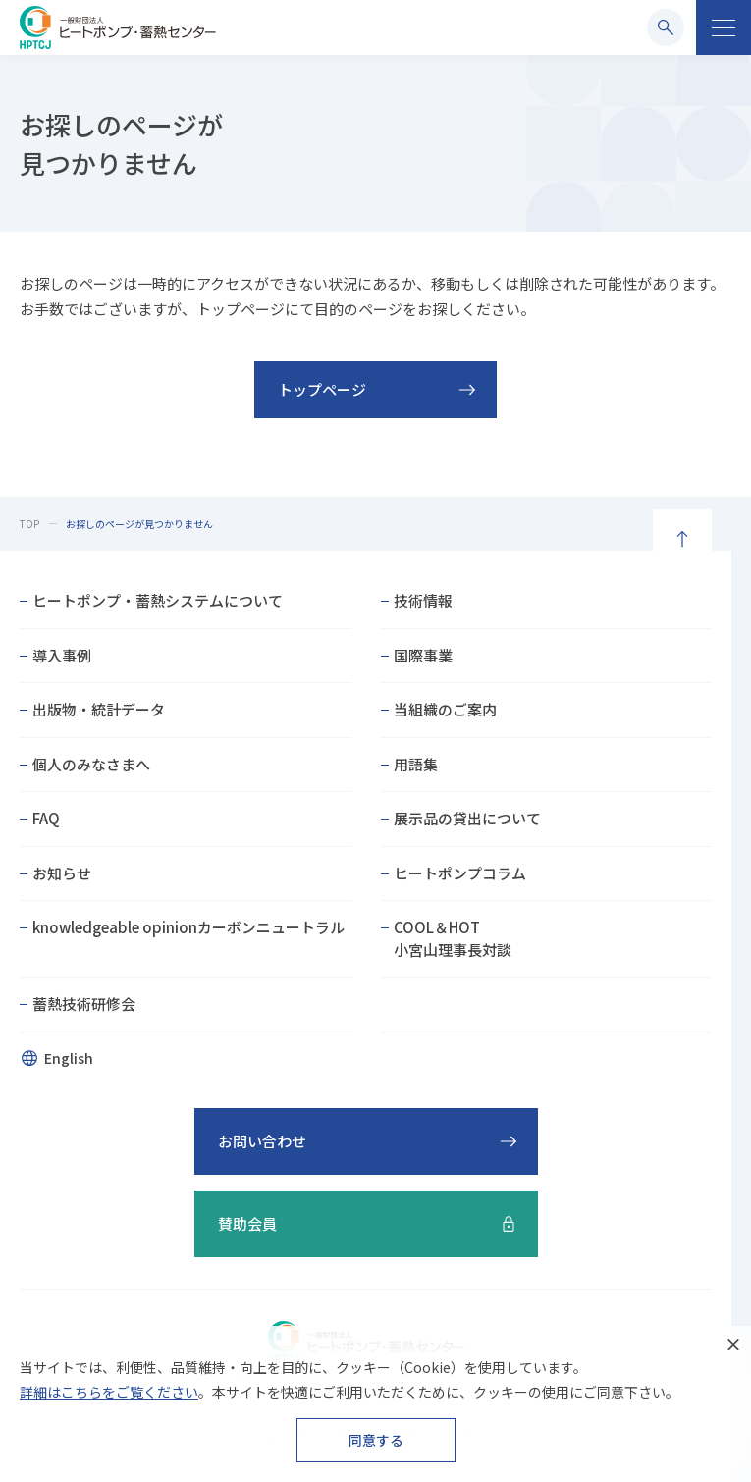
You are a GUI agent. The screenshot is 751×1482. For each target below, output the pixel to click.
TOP (29, 523)
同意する (376, 1440)
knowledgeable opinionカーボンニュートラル (188, 927)
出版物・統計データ (98, 709)
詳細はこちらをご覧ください (109, 1392)
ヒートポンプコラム (460, 873)
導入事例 (61, 655)
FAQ (46, 818)
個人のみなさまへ (91, 764)
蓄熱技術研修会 (83, 1003)
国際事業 (423, 655)
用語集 (416, 764)
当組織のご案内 (445, 709)
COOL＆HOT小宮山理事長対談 (452, 938)
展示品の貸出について (467, 818)
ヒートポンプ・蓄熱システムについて (157, 600)
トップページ (322, 389)
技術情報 (423, 600)
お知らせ (61, 873)
